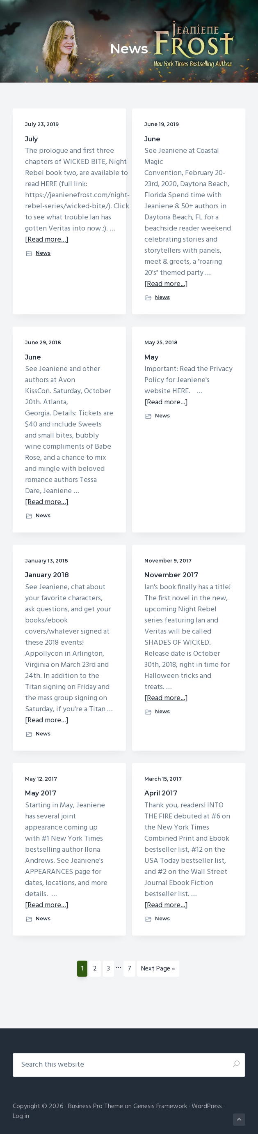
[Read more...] (46, 239)
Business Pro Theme (95, 1106)
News (43, 253)
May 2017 (40, 793)
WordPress (207, 1106)
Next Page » (158, 970)
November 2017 (171, 575)
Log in (21, 1116)
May (151, 357)
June (152, 139)
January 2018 (47, 575)
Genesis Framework (160, 1106)
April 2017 (160, 793)
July (31, 139)
